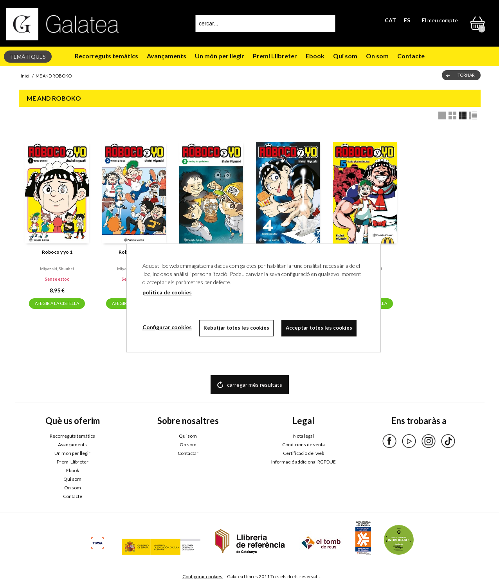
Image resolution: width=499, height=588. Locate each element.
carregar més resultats (254, 384)
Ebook (315, 56)
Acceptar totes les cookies (319, 328)
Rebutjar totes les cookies (237, 328)
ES (407, 20)
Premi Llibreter (275, 56)
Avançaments (166, 56)
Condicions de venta (303, 444)
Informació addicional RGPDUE (303, 462)
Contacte (411, 56)
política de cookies (167, 292)
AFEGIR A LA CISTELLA (57, 303)
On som (377, 56)
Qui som (345, 56)
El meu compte (440, 20)
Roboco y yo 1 (57, 252)
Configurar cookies (202, 576)
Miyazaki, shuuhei (57, 268)
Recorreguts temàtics (106, 56)
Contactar (188, 453)
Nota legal (303, 436)
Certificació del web (303, 453)
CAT (390, 20)
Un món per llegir (219, 56)
